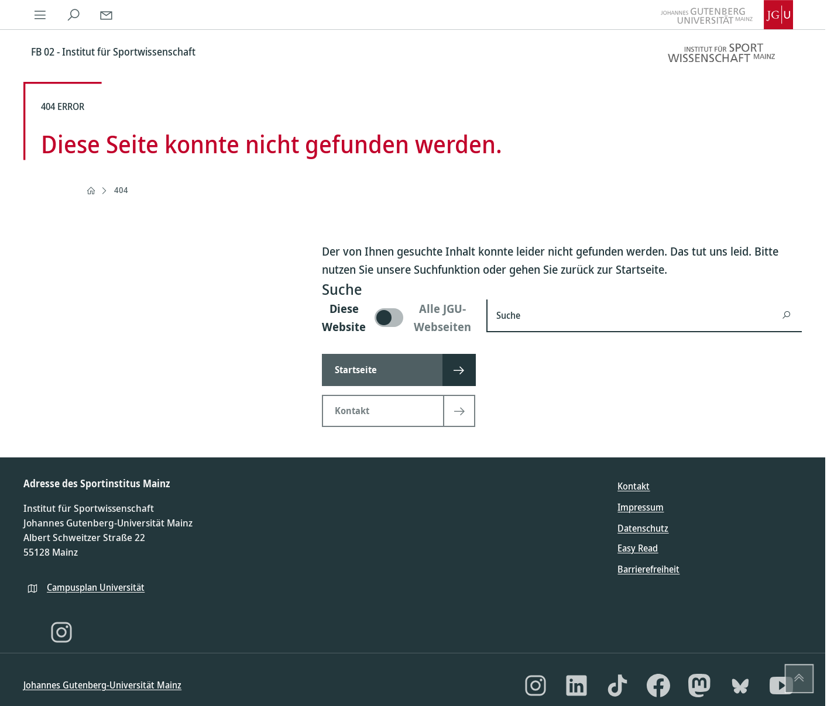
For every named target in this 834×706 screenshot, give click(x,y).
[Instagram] (61, 632)
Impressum (640, 507)
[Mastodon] (699, 685)
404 (121, 189)
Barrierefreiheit (648, 569)
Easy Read (637, 548)
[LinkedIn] (576, 685)
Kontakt (633, 486)
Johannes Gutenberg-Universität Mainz (102, 685)
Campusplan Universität (96, 587)
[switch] (397, 317)
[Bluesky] (740, 685)
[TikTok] (617, 685)
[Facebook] (658, 685)
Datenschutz (642, 528)
